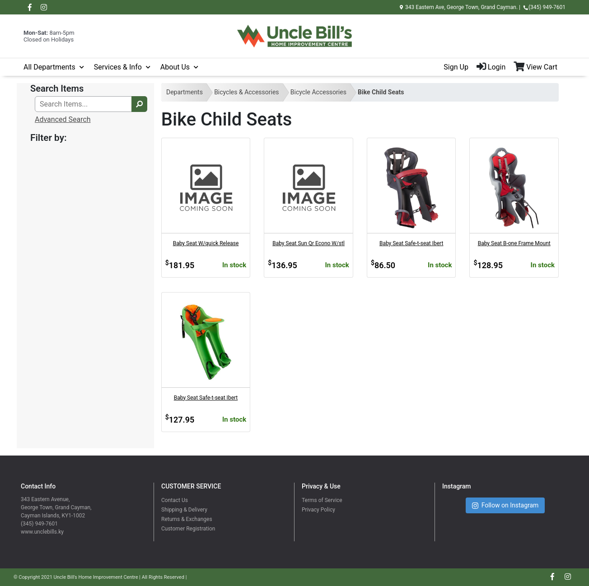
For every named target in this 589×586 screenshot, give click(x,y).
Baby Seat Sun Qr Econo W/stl (308, 243)
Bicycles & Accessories (246, 92)
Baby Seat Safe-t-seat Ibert (411, 243)
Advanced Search (63, 119)
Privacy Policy (318, 510)
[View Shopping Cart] (540, 67)
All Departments (49, 67)
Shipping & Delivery (184, 510)
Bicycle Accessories (318, 92)
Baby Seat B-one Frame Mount (514, 243)
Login (491, 67)
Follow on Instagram (505, 505)
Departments (184, 92)
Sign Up (456, 67)
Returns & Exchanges (186, 519)
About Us (175, 67)
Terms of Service (322, 500)
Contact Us (174, 500)
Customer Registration (188, 529)
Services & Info (118, 67)
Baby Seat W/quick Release (206, 243)
